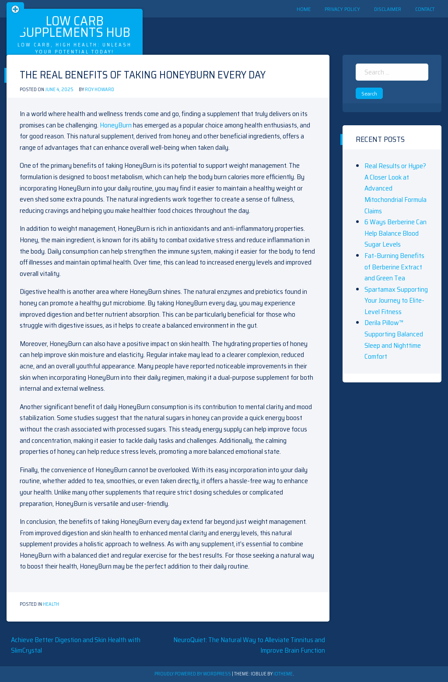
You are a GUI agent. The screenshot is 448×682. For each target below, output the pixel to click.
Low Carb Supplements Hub (74, 26)
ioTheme (283, 674)
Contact (424, 9)
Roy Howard (99, 89)
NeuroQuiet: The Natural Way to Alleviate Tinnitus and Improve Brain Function (249, 645)
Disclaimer (387, 9)
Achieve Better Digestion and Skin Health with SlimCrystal (75, 645)
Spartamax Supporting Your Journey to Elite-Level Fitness (396, 300)
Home (304, 9)
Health (51, 604)
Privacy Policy (342, 9)
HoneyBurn (116, 125)
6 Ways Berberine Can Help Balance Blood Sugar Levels (395, 233)
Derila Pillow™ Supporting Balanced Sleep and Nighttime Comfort (393, 339)
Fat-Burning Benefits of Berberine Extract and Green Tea (394, 266)
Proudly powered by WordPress (193, 674)
